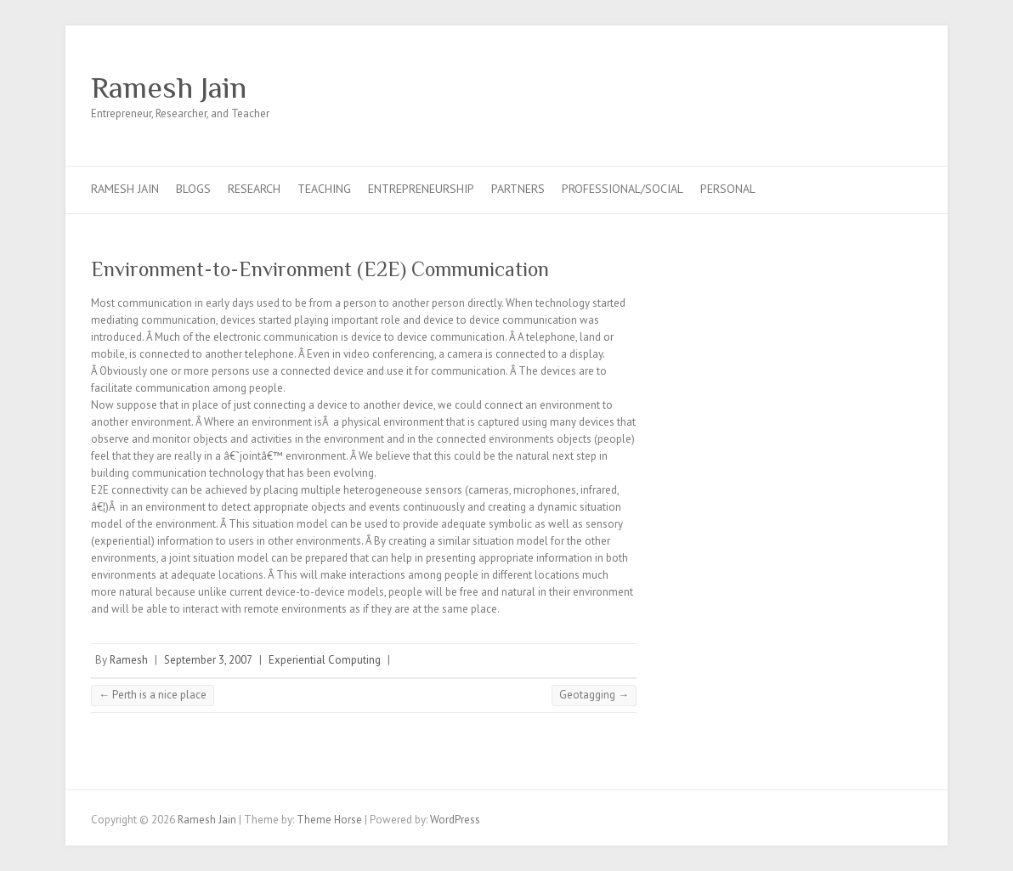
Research (254, 188)
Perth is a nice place (153, 694)
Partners (518, 188)
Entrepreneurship (421, 188)
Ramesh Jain (168, 88)
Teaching (324, 188)
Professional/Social (622, 188)
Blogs (193, 188)
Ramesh (129, 660)
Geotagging (594, 694)
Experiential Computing (325, 660)
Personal (728, 188)
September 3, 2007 (208, 660)
